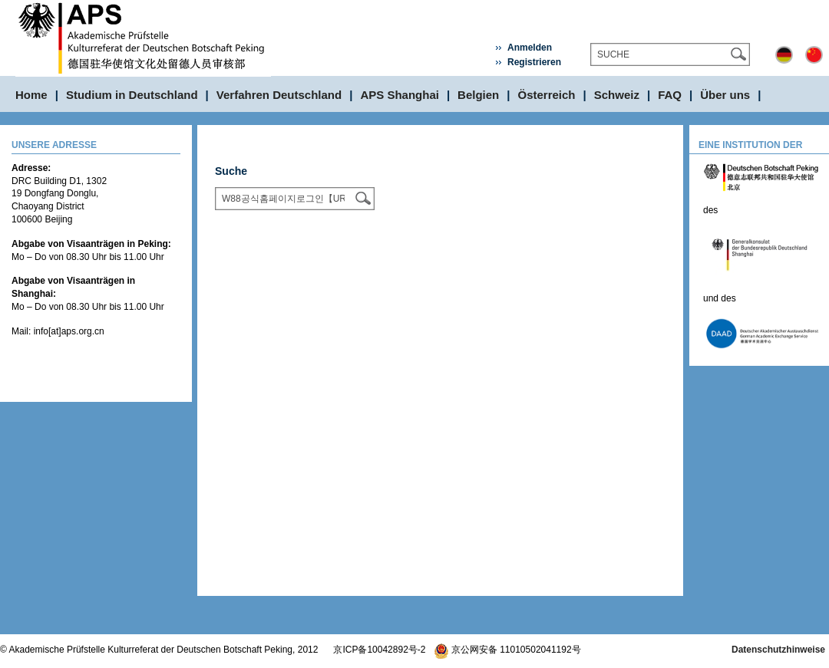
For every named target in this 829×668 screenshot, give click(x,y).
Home (31, 94)
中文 (814, 55)
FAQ (670, 94)
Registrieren (534, 62)
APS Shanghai (399, 94)
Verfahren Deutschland (279, 94)
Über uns (725, 94)
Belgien (478, 94)
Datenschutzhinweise (778, 649)
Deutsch (784, 55)
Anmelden (529, 47)
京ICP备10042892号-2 (379, 649)
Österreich (547, 94)
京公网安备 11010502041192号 (507, 649)
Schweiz (616, 94)
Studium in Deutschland (132, 94)
